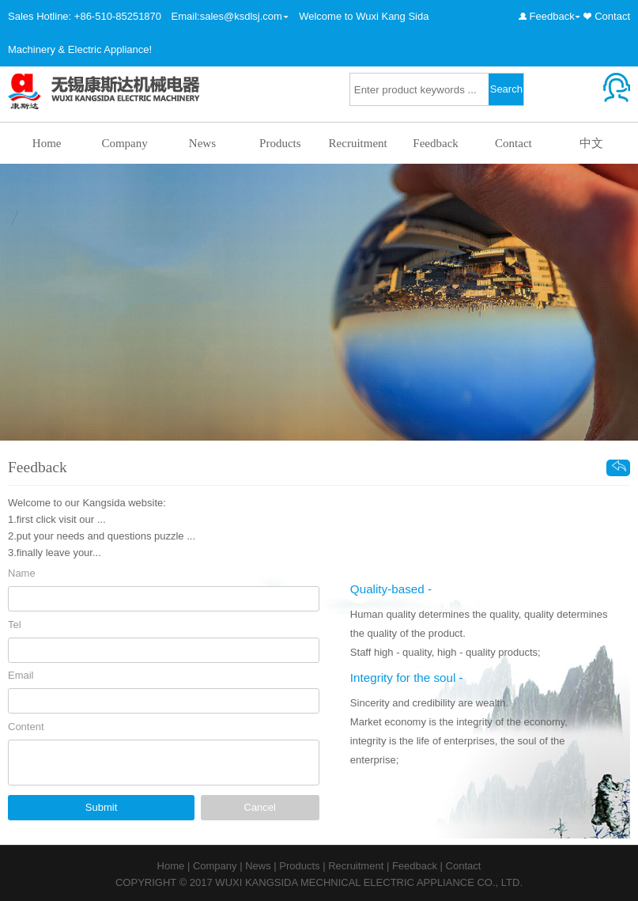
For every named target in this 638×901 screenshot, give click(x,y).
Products (280, 143)
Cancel (260, 807)
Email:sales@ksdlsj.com (227, 16)
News (202, 143)
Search (506, 89)
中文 (591, 143)
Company (124, 143)
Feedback (552, 16)
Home (47, 143)
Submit (101, 807)
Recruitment (358, 143)
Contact (612, 16)
